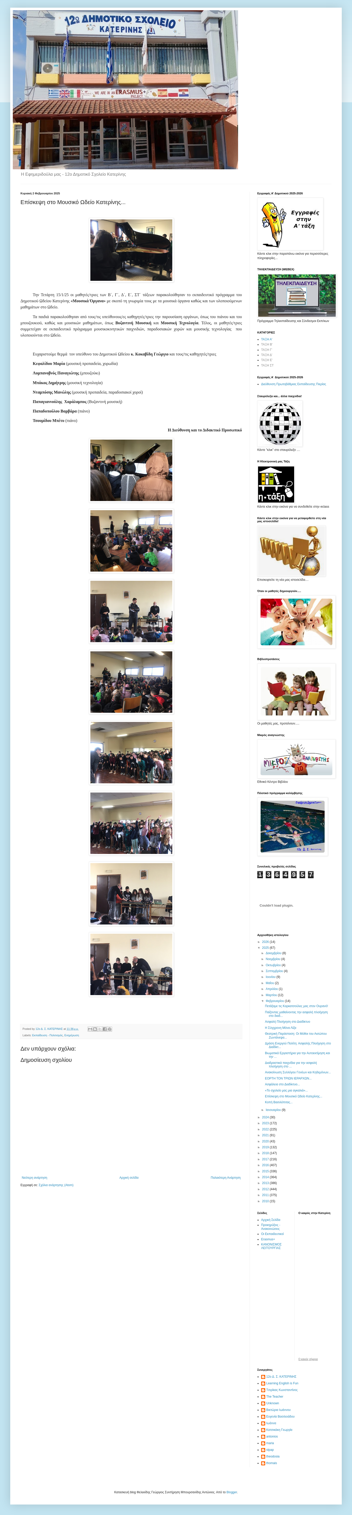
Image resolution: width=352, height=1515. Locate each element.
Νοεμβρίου (273, 959)
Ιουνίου (271, 977)
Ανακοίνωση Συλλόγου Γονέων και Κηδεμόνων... (298, 1072)
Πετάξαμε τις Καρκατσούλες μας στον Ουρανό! (296, 1006)
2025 (266, 948)
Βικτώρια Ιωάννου (278, 1410)
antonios (272, 1436)
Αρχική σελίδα (128, 1177)
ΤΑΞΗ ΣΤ (267, 365)
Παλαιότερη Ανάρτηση (226, 1177)
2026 (266, 942)
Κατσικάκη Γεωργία (279, 1430)
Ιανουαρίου (274, 1110)
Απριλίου (272, 989)
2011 (266, 1195)
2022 (266, 1129)
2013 (266, 1183)
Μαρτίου (272, 995)
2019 (266, 1147)
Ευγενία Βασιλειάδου (280, 1416)
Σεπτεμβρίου (275, 971)
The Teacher (274, 1396)
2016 (266, 1165)
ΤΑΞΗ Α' (266, 339)
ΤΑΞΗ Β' (267, 344)
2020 (266, 1141)
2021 (266, 1135)
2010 (266, 1201)
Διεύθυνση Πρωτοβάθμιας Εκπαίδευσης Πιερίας (293, 384)
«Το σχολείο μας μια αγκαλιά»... (286, 1090)
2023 (266, 1123)
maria (270, 1443)
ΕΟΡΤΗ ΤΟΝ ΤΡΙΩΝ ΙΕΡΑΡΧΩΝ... (288, 1078)
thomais (271, 1463)
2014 (266, 1177)
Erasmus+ (268, 1239)
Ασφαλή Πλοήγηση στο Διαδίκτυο (287, 1021)
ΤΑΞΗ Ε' (267, 360)
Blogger (232, 1492)
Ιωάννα (271, 1423)
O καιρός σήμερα (308, 1359)
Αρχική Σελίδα (270, 1220)
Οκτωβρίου (274, 965)
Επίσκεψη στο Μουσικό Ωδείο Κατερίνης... (293, 1096)
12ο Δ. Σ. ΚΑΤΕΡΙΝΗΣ (281, 1376)
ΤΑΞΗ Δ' (266, 355)
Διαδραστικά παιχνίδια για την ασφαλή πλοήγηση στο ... (291, 1064)
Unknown (272, 1403)
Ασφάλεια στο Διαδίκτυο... (282, 1084)
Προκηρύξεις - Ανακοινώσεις (270, 1226)
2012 (266, 1189)
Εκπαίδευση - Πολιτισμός (47, 1035)
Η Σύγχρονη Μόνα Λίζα (280, 1028)
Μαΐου (270, 983)
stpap (270, 1450)
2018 (266, 1153)
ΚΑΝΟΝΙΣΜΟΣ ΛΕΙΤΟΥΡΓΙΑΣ (271, 1246)
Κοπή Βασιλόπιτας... (279, 1102)
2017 (266, 1159)
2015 (266, 1171)
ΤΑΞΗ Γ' (266, 350)
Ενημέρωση (72, 1035)
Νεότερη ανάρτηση (34, 1177)
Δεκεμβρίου (274, 953)
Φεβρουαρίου (275, 1001)
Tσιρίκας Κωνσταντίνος (282, 1390)
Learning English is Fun (282, 1383)
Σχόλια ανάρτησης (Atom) (56, 1185)
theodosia (273, 1456)
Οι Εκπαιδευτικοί (272, 1234)
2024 (266, 1117)
